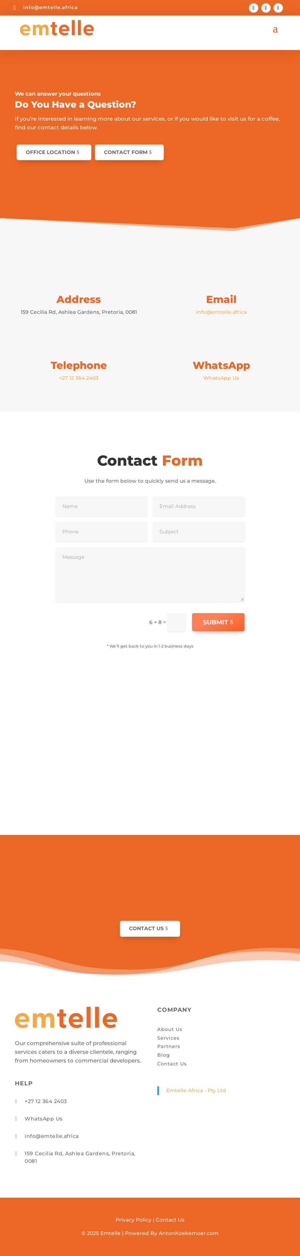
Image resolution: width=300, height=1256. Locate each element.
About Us (170, 1029)
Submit (215, 622)
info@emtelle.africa (50, 7)
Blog (163, 1055)
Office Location (50, 152)
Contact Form (125, 152)
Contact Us (146, 928)
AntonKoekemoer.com (188, 1233)
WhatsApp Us (221, 378)
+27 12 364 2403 (79, 378)
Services (168, 1038)
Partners (168, 1046)
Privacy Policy (133, 1220)
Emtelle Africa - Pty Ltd (196, 1090)
